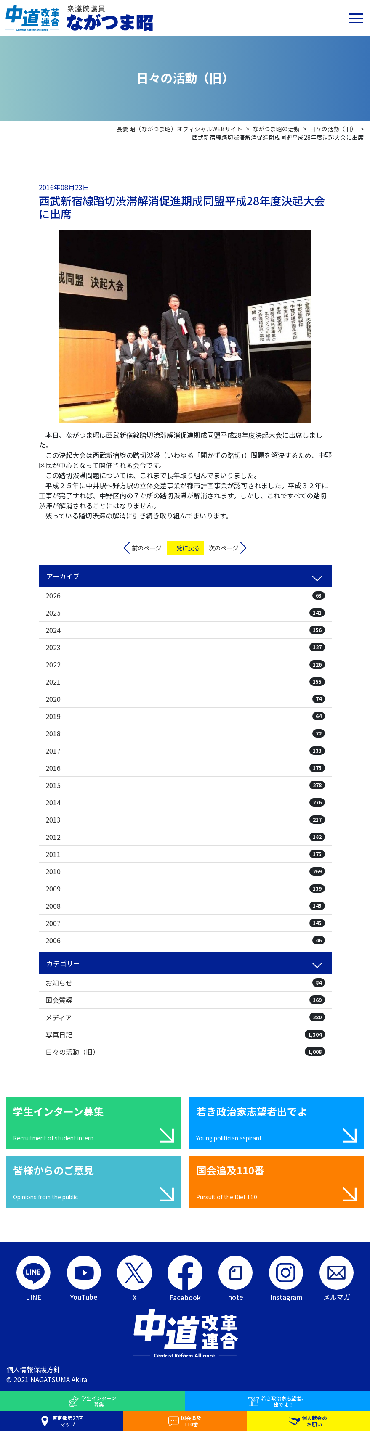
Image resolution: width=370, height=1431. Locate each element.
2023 (185, 647)
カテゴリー (63, 963)
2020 (185, 699)
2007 (185, 923)
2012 (185, 837)
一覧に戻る (185, 547)
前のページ (146, 547)
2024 (185, 630)
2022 (185, 664)
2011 (185, 854)
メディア (185, 1017)
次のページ (223, 547)
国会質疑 (185, 1000)
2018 (185, 733)
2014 (185, 802)
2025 (185, 613)
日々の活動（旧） (185, 1052)
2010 (185, 871)
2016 (185, 768)
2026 (185, 595)
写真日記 (185, 1034)
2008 (185, 906)
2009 (185, 888)
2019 (185, 716)
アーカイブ (63, 576)
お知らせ (185, 983)
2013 (185, 820)
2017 (185, 751)
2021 (185, 682)
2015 (185, 785)
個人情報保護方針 (33, 1369)
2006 (185, 940)
